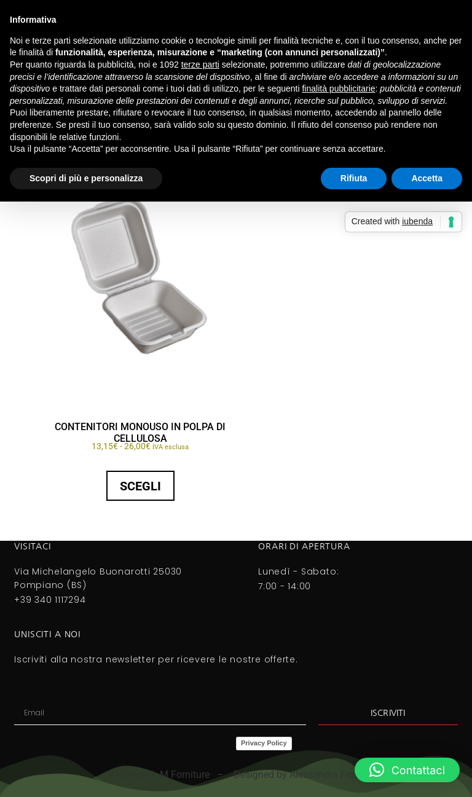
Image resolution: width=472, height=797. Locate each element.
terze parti (200, 64)
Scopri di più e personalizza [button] (86, 178)
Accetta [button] (426, 178)
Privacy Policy (264, 743)
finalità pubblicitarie (338, 88)
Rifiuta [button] (354, 178)
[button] (407, 770)
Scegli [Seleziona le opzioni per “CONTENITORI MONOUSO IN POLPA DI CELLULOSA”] (140, 486)
